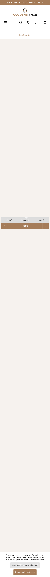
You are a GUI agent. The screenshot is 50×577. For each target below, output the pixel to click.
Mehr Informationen (34, 560)
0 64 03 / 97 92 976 (35, 2)
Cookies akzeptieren (25, 572)
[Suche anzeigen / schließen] (20, 22)
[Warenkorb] (44, 22)
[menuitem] (5, 22)
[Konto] (36, 22)
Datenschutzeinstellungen (25, 565)
